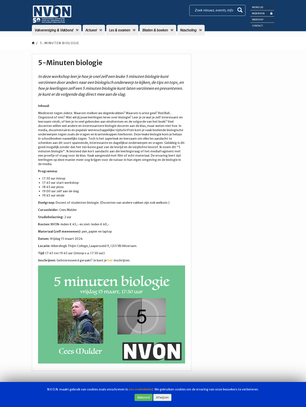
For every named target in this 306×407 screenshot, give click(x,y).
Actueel (93, 30)
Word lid (257, 7)
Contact (257, 25)
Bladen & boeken (158, 30)
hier (110, 260)
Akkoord (143, 397)
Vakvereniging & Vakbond (56, 30)
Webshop (258, 19)
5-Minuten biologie (59, 43)
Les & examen (122, 30)
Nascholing (191, 30)
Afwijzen (162, 397)
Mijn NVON (262, 13)
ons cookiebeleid (141, 389)
